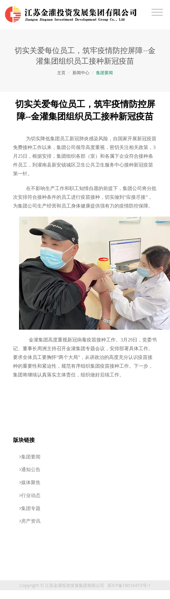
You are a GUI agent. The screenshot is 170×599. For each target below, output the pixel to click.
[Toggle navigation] (157, 12)
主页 (61, 72)
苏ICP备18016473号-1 (128, 585)
